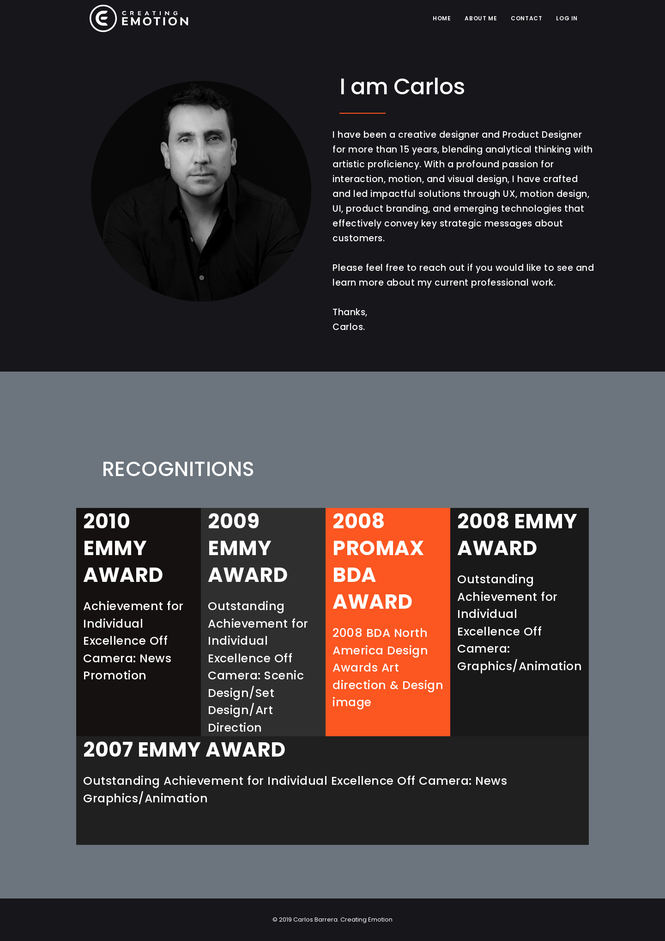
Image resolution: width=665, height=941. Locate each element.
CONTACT (526, 18)
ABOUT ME (481, 18)
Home (442, 18)
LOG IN (567, 18)
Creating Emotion (366, 919)
